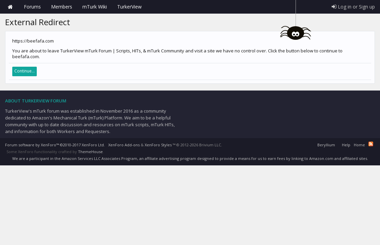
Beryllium (326, 144)
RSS (370, 144)
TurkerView (129, 6)
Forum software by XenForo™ (55, 144)
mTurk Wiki (94, 6)
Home (10, 7)
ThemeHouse (90, 151)
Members (61, 6)
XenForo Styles (158, 144)
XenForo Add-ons (124, 144)
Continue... (24, 71)
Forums (32, 6)
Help (346, 144)
